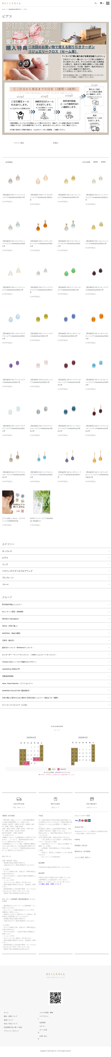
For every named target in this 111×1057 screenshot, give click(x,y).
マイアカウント (43, 1026)
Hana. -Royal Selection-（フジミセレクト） (21, 691)
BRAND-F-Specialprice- (12, 621)
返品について (6, 1029)
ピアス (28, 9)
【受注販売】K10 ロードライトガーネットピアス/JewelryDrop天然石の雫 (69, 382)
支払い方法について (9, 1033)
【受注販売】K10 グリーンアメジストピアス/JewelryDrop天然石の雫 (96, 197)
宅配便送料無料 (9, 683)
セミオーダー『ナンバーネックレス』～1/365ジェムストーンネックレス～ (35, 660)
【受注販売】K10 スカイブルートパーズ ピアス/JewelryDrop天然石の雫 (13, 243)
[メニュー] (107, 3)
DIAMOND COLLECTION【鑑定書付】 (19, 699)
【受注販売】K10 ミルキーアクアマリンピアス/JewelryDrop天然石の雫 (13, 336)
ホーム (4, 9)
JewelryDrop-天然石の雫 (16, 9)
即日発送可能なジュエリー (14, 605)
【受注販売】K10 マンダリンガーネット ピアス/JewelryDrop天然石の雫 (96, 336)
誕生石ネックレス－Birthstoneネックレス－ (21, 652)
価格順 (95, 162)
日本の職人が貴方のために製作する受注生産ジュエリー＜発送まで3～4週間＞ (36, 706)
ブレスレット (8, 578)
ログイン (41, 1033)
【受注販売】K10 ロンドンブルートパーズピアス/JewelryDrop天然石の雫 (69, 428)
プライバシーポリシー (9, 1040)
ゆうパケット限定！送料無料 (15, 613)
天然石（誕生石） (10, 644)
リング (5, 564)
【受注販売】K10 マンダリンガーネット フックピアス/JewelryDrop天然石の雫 (96, 474)
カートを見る (42, 1037)
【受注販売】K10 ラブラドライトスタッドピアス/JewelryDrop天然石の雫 (41, 428)
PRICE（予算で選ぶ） (12, 629)
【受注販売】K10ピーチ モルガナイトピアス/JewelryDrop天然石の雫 (41, 197)
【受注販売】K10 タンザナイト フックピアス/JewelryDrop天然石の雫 (69, 474)
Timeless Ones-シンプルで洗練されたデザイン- (23, 667)
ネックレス (7, 551)
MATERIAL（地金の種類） (13, 636)
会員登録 (41, 1029)
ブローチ (6, 585)
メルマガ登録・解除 (44, 1022)
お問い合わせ (42, 1040)
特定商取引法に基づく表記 (11, 1037)
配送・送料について (9, 1026)
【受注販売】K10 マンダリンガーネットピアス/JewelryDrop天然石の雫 (41, 243)
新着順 (103, 162)
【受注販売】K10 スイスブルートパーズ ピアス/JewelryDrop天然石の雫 (96, 382)
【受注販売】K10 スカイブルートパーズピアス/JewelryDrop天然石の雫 (69, 243)
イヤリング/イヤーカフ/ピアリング (17, 571)
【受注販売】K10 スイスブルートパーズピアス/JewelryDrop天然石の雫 (41, 474)
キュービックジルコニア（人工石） (17, 714)
